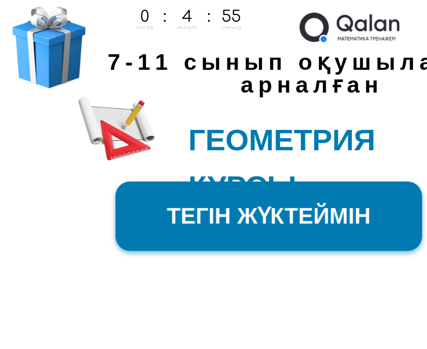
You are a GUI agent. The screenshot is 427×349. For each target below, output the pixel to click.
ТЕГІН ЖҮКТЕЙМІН (269, 215)
